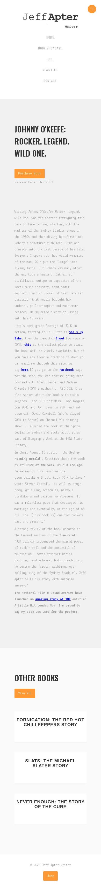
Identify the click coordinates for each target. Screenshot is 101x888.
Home (50, 876)
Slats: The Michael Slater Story (50, 763)
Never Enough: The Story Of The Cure (50, 804)
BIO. (50, 59)
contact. (50, 81)
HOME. (50, 37)
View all (25, 693)
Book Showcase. (50, 48)
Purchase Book (29, 173)
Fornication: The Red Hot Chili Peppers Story (51, 722)
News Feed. (50, 70)
